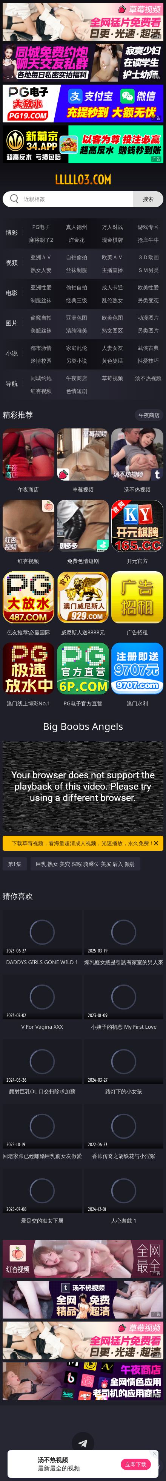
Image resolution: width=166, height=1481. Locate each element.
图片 (12, 323)
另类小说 (76, 360)
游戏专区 (148, 226)
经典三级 (76, 300)
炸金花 (77, 239)
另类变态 (148, 300)
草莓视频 (112, 378)
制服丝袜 (41, 300)
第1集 (15, 863)
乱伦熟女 (112, 300)
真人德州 (76, 226)
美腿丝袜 (41, 330)
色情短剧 (76, 390)
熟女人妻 (41, 270)
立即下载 (135, 1464)
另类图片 (148, 330)
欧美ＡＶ (112, 257)
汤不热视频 (148, 378)
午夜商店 (76, 378)
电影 (12, 293)
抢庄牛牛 (148, 239)
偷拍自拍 (76, 287)
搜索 (148, 199)
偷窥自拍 (41, 317)
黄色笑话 (112, 360)
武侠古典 (148, 347)
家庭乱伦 (76, 347)
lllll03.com (83, 179)
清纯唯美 (76, 330)
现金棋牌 (112, 239)
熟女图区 (112, 330)
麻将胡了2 (41, 239)
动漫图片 (148, 317)
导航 (12, 383)
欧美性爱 (148, 287)
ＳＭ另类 (148, 270)
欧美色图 (112, 317)
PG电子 (41, 226)
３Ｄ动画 (148, 257)
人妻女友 (112, 347)
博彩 (12, 232)
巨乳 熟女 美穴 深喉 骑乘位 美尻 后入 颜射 (85, 863)
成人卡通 (112, 287)
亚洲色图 (76, 317)
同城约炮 (41, 378)
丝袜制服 (76, 270)
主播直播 (112, 270)
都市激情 (41, 347)
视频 (12, 262)
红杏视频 (41, 390)
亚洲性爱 (41, 287)
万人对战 (112, 226)
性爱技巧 (148, 360)
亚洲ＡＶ (41, 257)
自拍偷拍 (76, 257)
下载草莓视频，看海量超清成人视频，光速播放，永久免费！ (86, 843)
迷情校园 (41, 360)
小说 (12, 353)
